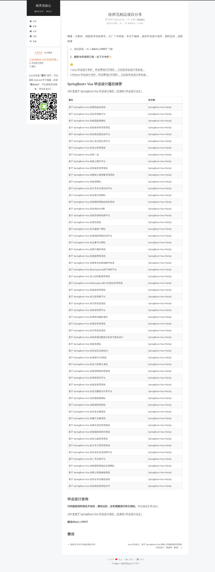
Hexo (116, 563)
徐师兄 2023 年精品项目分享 (81, 544)
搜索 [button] (33, 41)
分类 (33, 31)
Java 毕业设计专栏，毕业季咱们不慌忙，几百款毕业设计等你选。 (108, 69)
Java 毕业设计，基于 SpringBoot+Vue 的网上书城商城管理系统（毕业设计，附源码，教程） (155, 546)
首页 (33, 21)
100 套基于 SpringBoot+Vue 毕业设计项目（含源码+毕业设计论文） (105, 91)
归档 (33, 36)
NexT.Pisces (126, 563)
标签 (33, 26)
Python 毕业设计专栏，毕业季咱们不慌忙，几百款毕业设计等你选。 (110, 74)
